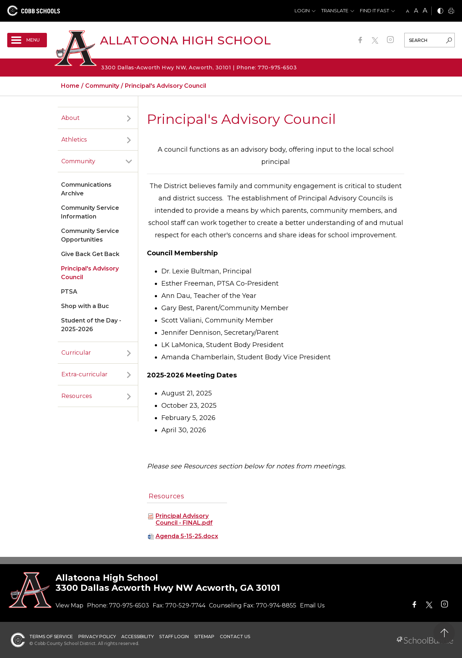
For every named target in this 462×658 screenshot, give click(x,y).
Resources (76, 396)
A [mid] (416, 10)
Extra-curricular (84, 374)
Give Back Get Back (90, 254)
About (70, 117)
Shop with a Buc (85, 306)
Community (78, 161)
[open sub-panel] (129, 118)
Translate (334, 10)
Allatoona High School (185, 40)
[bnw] (440, 11)
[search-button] (449, 41)
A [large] (425, 10)
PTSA (69, 291)
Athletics (74, 139)
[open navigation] (27, 40)
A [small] (407, 11)
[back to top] (444, 633)
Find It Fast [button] (374, 10)
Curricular (76, 352)
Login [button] (302, 10)
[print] (451, 11)
